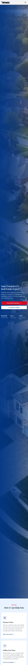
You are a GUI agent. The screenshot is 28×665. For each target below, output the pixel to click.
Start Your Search (8, 634)
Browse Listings (14, 307)
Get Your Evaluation (9, 662)
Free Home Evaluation (14, 303)
